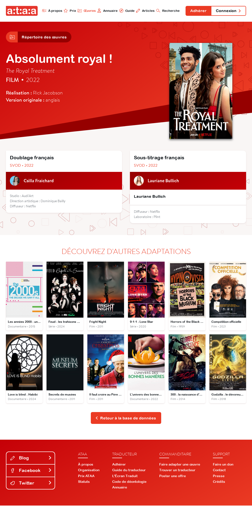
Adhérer (198, 11)
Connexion (228, 11)
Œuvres (86, 11)
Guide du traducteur (129, 470)
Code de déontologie (129, 482)
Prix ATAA (86, 476)
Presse (218, 476)
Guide (126, 11)
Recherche (167, 11)
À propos (52, 11)
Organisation (88, 470)
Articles (145, 11)
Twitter (31, 483)
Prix (69, 11)
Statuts (84, 482)
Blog (31, 458)
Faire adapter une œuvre (179, 465)
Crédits (219, 482)
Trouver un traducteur (177, 470)
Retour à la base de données (125, 418)
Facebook (31, 470)
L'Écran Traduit (125, 476)
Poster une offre (172, 476)
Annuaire (107, 11)
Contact (219, 470)
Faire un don (223, 465)
